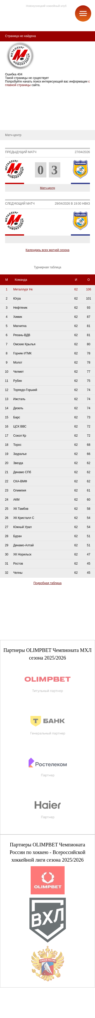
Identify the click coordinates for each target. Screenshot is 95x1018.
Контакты (10, 122)
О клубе (9, 92)
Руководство (13, 107)
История (10, 99)
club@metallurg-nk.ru (22, 1008)
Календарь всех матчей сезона (47, 250)
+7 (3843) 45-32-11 (21, 1013)
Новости (9, 115)
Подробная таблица (47, 583)
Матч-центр (47, 187)
